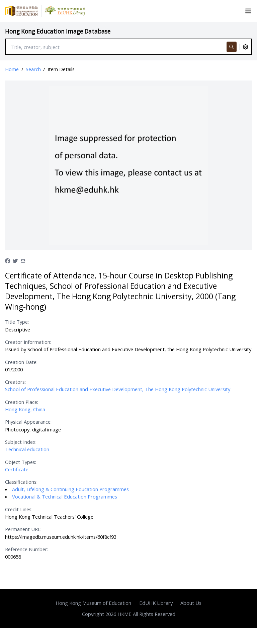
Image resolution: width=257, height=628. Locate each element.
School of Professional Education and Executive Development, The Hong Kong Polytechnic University (117, 389)
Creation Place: (21, 402)
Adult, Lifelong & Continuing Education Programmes (70, 489)
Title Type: (17, 321)
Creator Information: (28, 341)
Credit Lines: (18, 509)
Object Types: (20, 462)
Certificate (16, 469)
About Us (190, 602)
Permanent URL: (23, 529)
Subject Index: (20, 441)
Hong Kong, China (25, 409)
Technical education (27, 449)
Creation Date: (21, 362)
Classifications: (21, 481)
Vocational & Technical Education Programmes (64, 496)
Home (12, 69)
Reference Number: (26, 549)
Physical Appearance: (28, 421)
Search (33, 69)
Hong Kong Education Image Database (57, 31)
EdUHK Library (156, 602)
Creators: (15, 381)
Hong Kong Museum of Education (93, 602)
